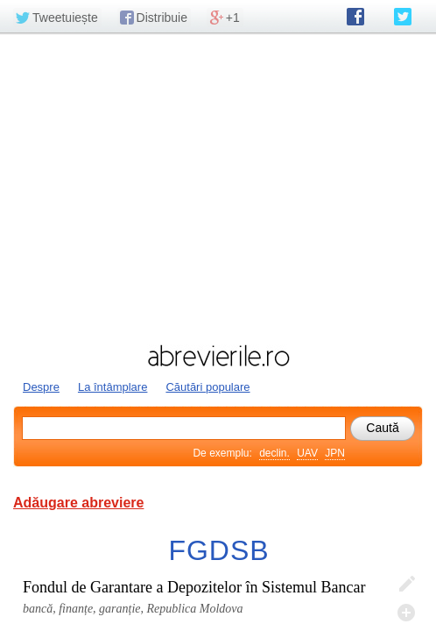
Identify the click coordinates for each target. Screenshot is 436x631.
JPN (335, 453)
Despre (41, 386)
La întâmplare (113, 386)
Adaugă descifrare (406, 612)
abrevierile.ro (218, 355)
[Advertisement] (218, 186)
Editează (406, 584)
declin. (274, 453)
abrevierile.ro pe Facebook (355, 16)
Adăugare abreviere (78, 502)
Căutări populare (207, 386)
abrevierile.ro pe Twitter (402, 16)
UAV (307, 453)
